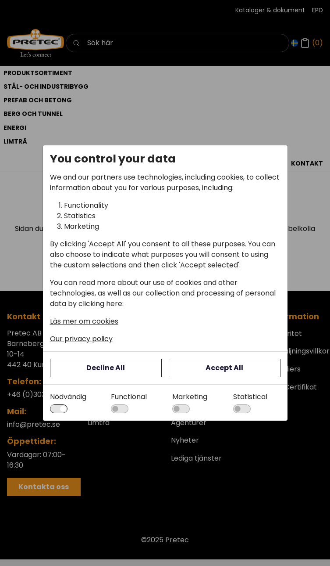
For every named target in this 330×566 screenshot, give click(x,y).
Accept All (224, 368)
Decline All (105, 368)
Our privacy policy (81, 339)
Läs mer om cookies (84, 321)
